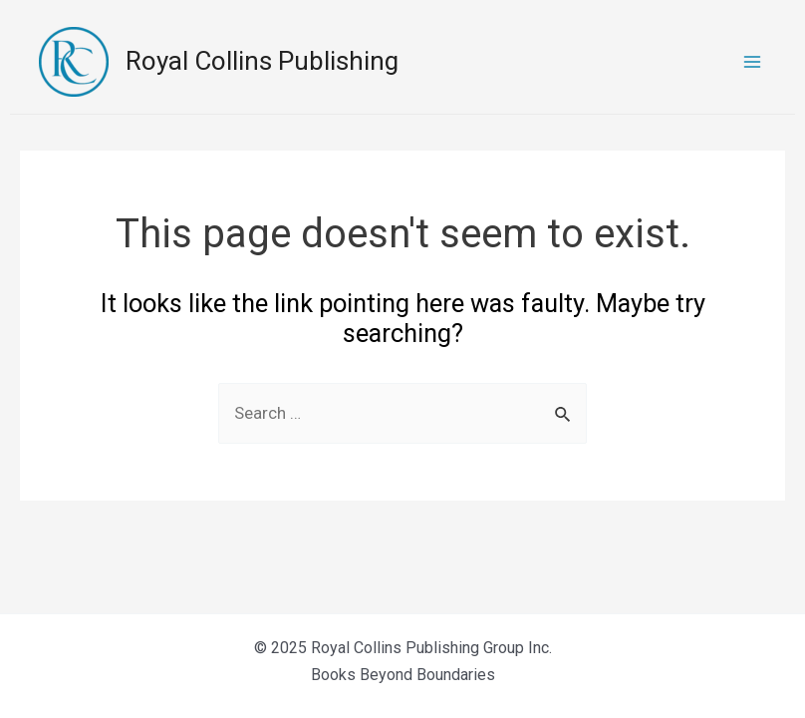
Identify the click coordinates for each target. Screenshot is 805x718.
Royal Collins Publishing (262, 61)
